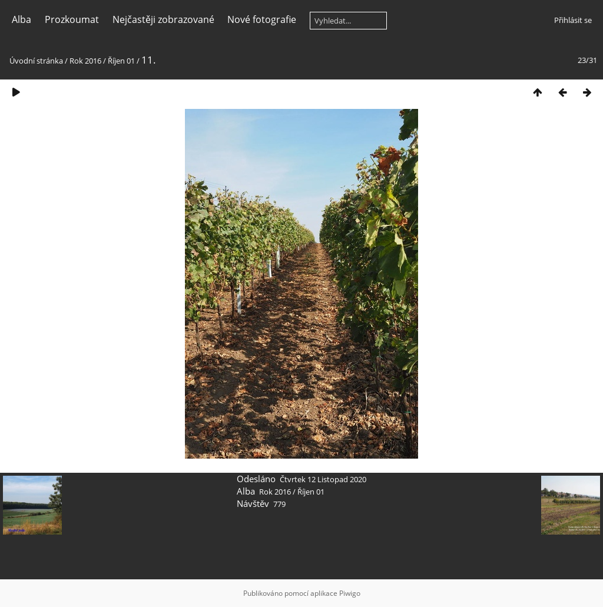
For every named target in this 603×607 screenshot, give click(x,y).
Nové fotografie (261, 19)
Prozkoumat (72, 19)
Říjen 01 (121, 60)
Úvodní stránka (36, 60)
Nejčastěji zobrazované (163, 19)
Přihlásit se (573, 20)
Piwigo (349, 593)
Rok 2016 (85, 60)
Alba (21, 19)
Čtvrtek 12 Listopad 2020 (323, 479)
